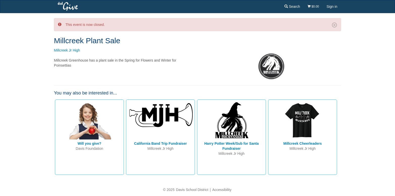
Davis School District (192, 190)
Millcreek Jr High (67, 50)
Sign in (331, 7)
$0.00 (313, 6)
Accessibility (221, 190)
